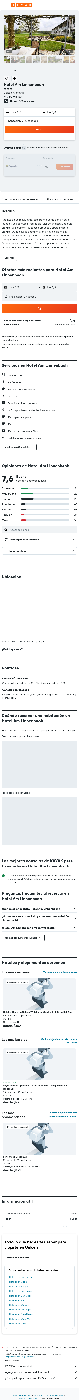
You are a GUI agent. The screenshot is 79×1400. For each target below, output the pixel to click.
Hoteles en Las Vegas (20, 1254)
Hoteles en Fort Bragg (20, 1235)
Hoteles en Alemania (27, 1343)
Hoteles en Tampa (18, 1231)
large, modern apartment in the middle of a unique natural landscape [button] (35, 1032)
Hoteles (38, 1340)
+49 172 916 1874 (13, 96)
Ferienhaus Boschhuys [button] (15, 1101)
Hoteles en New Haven (21, 1259)
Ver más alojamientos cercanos (60, 916)
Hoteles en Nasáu (18, 1268)
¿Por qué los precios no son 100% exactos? (41, 1323)
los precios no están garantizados (20, 1301)
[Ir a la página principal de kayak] (21, 5)
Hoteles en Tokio (17, 1245)
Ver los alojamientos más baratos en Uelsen (59, 986)
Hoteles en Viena (18, 1226)
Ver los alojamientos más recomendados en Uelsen (63, 1059)
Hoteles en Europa (54, 1340)
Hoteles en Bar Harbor (20, 1222)
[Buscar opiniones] (42, 529)
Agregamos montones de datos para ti (41, 1317)
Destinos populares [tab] (18, 1202)
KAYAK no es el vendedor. (41, 1311)
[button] (5, 5)
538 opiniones (27, 101)
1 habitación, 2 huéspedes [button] (22, 120)
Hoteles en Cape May (20, 1263)
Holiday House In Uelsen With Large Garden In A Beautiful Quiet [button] (38, 957)
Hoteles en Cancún (19, 1249)
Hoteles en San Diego (20, 1240)
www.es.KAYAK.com (21, 1340)
